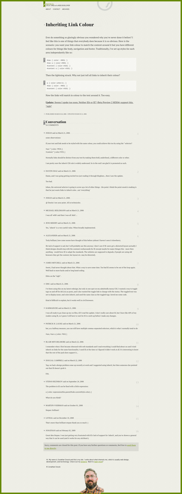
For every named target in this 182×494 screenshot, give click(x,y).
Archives (65, 9)
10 (137, 324)
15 (137, 418)
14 (137, 406)
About (48, 9)
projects (84, 462)
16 (137, 431)
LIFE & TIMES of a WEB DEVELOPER (58, 5)
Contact (56, 9)
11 (137, 342)
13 (137, 382)
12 (137, 361)
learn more (98, 462)
